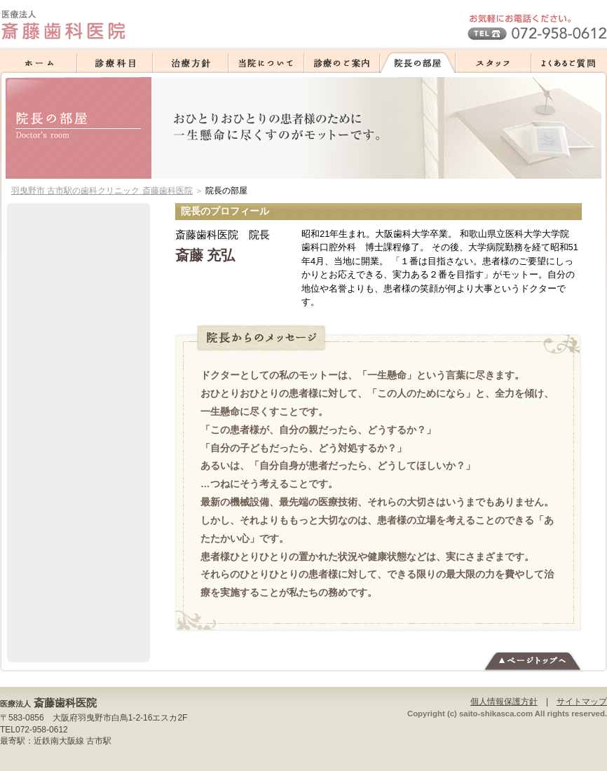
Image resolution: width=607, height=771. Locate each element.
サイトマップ (582, 702)
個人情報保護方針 (504, 702)
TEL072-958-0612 (34, 730)
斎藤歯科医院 (65, 703)
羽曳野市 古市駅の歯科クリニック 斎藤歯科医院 (102, 191)
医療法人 (15, 704)
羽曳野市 (94, 718)
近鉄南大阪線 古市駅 (72, 741)
